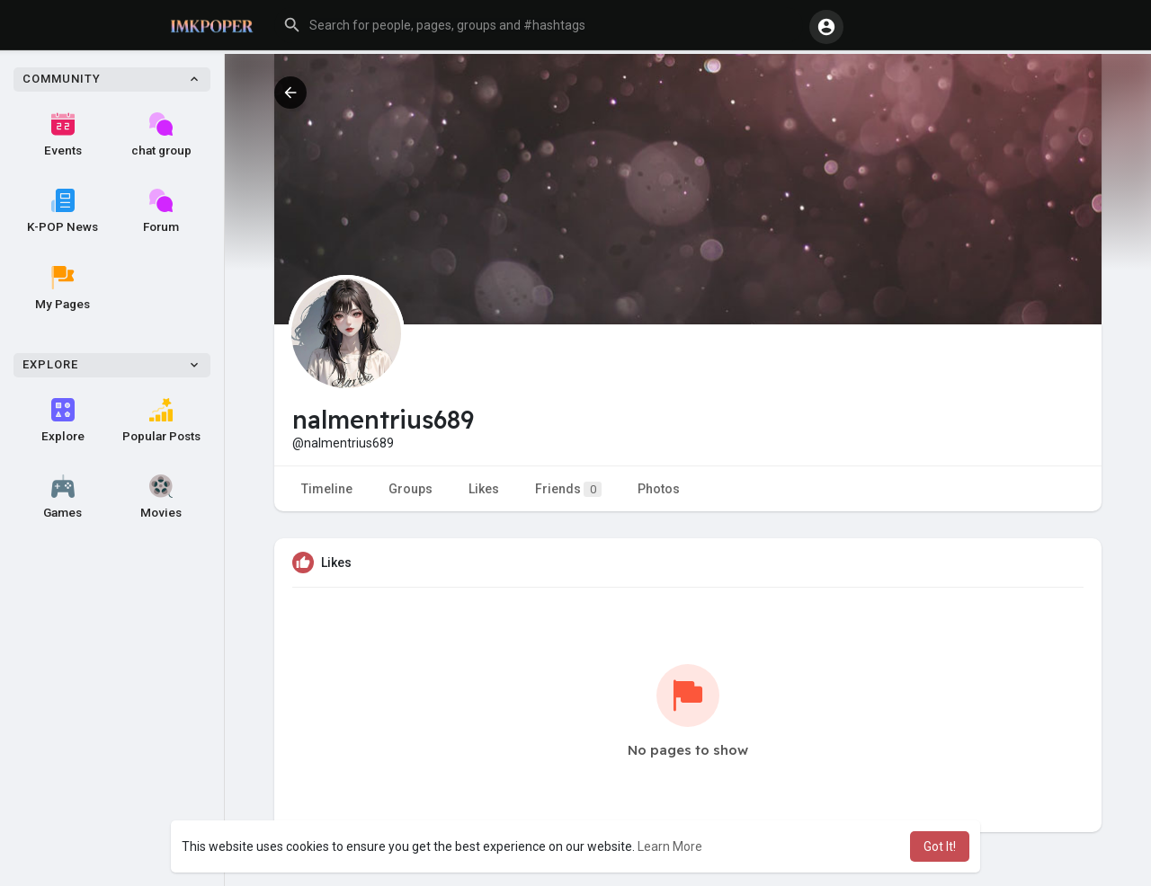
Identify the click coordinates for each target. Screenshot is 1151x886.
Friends (568, 489)
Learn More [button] (670, 846)
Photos (659, 489)
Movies (161, 496)
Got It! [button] (939, 846)
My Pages (62, 288)
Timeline (326, 489)
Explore (63, 420)
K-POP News (62, 211)
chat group (161, 134)
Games (62, 496)
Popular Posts (161, 420)
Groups (410, 489)
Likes (483, 489)
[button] (538, 25)
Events (63, 134)
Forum (161, 211)
